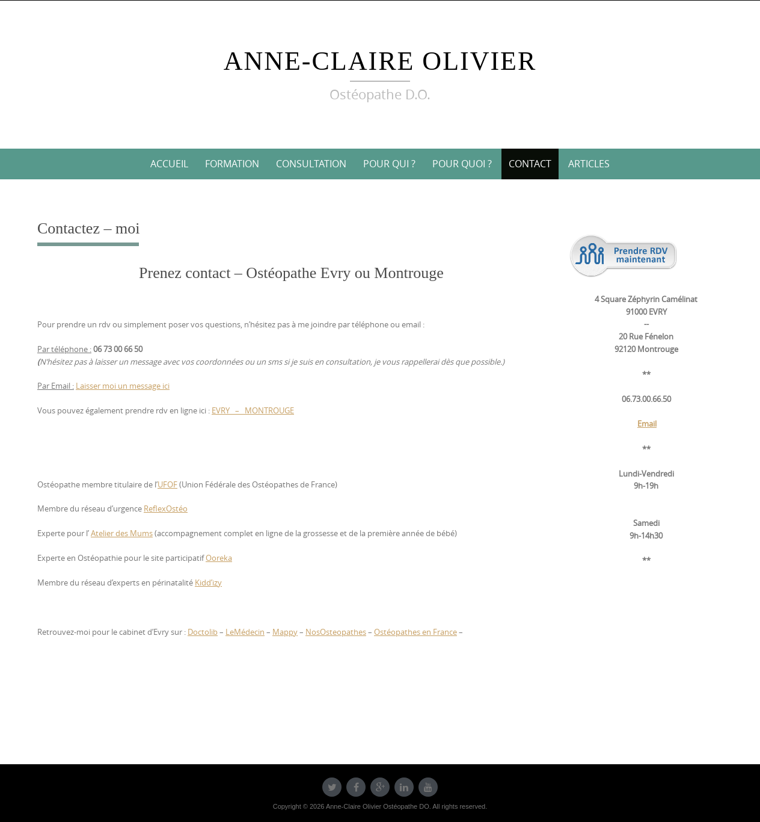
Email (647, 423)
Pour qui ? (389, 163)
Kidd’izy (208, 582)
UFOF (167, 484)
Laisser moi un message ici (123, 385)
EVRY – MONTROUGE (253, 410)
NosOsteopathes (335, 631)
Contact (530, 163)
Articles (589, 163)
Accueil (169, 163)
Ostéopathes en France (415, 631)
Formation (232, 163)
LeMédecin (245, 631)
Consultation (311, 163)
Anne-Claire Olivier (380, 61)
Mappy (285, 631)
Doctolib (203, 631)
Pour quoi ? (462, 163)
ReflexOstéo (166, 508)
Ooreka (219, 557)
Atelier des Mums (122, 533)
